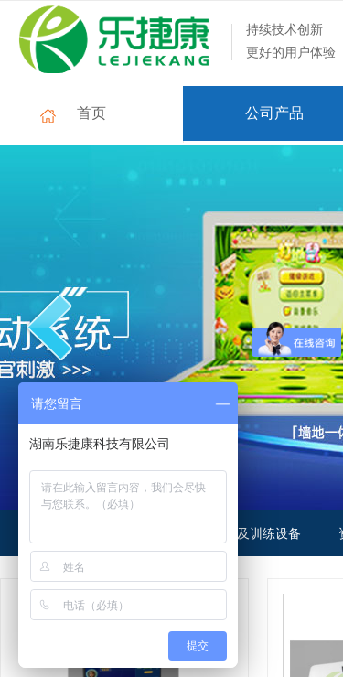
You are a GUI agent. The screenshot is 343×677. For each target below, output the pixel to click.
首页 (91, 113)
